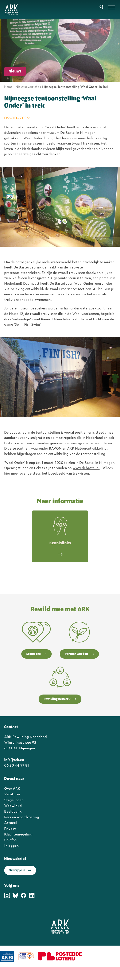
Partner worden (79, 654)
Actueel (10, 822)
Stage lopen (14, 799)
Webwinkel (13, 805)
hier (7, 473)
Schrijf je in (20, 870)
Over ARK (12, 788)
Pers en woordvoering (21, 816)
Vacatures (12, 793)
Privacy (10, 828)
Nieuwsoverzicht (27, 86)
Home (8, 86)
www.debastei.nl (86, 467)
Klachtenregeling (18, 834)
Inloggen (11, 845)
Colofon (10, 839)
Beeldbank (13, 811)
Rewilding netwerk (60, 699)
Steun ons (36, 654)
